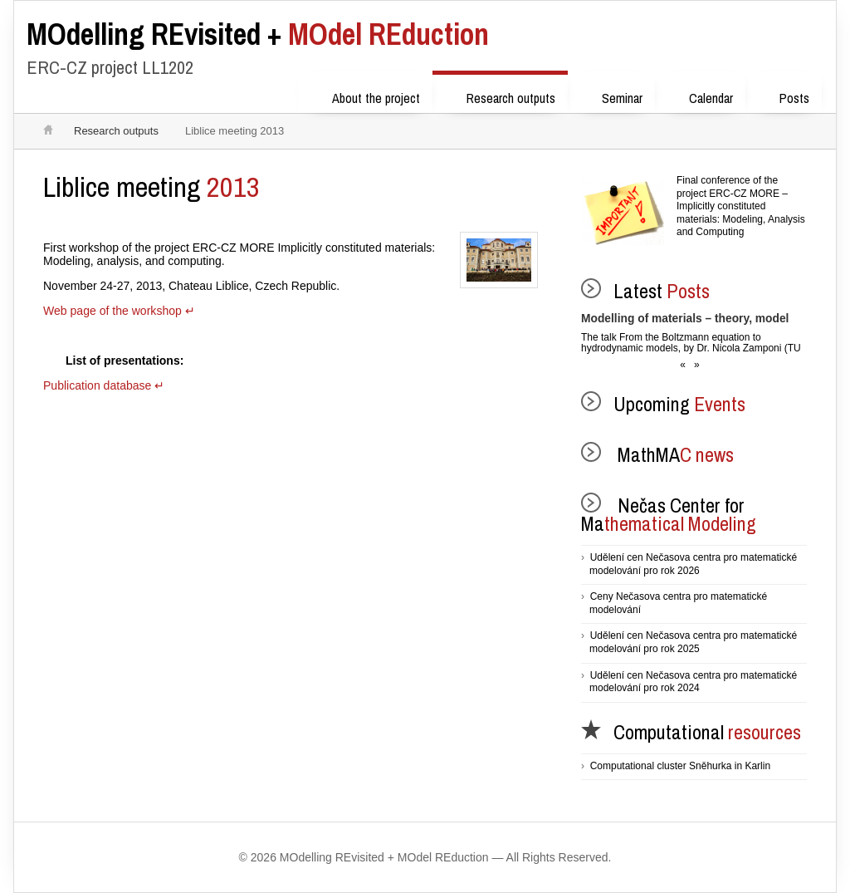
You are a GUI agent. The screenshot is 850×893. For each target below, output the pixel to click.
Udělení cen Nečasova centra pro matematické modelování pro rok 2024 (693, 682)
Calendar (700, 95)
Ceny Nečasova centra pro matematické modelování (678, 603)
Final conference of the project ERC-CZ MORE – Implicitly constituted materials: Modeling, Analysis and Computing (741, 206)
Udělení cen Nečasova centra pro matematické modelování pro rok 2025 (693, 642)
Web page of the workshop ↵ (118, 310)
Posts (783, 95)
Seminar (611, 95)
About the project (365, 95)
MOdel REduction (258, 34)
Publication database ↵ (103, 385)
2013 (151, 187)
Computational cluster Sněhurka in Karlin (680, 766)
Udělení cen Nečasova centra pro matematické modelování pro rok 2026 (693, 564)
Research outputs (500, 95)
